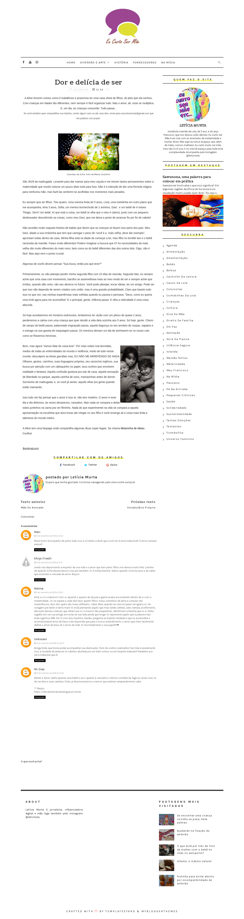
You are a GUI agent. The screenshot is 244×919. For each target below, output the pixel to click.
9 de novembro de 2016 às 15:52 (49, 536)
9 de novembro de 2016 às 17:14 (49, 562)
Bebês (171, 264)
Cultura (172, 308)
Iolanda (172, 351)
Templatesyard (120, 911)
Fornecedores (145, 62)
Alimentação (175, 251)
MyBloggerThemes (159, 911)
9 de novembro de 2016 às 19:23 (49, 592)
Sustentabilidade (179, 414)
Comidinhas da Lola (181, 295)
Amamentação (177, 258)
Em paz (171, 326)
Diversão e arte (93, 62)
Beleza (171, 270)
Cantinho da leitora (181, 276)
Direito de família (179, 320)
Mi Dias (39, 669)
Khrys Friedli (43, 558)
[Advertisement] (193, 470)
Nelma (38, 588)
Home (71, 62)
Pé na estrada (177, 389)
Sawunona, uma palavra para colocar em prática (187, 179)
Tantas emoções (178, 420)
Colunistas (80, 89)
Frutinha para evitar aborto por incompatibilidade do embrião (195, 880)
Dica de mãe (175, 314)
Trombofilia (175, 432)
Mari (37, 532)
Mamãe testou (177, 358)
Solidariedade (176, 407)
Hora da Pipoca (177, 339)
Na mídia (168, 62)
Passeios (173, 383)
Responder (40, 550)
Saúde (170, 401)
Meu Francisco (177, 370)
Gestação (173, 332)
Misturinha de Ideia (132, 428)
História (121, 62)
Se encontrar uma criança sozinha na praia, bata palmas (194, 819)
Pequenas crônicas (180, 395)
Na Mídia (173, 376)
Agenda (171, 245)
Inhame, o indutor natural (194, 861)
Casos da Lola (177, 283)
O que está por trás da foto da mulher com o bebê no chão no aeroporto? (196, 849)
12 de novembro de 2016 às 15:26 (50, 673)
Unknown (40, 639)
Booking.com (31, 448)
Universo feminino (180, 439)
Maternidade (175, 364)
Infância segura (178, 345)
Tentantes (174, 426)
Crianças (173, 301)
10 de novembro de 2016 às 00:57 (50, 643)
